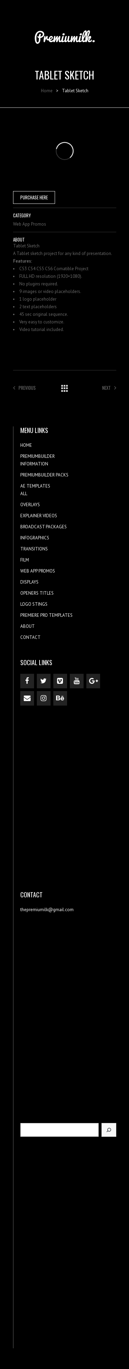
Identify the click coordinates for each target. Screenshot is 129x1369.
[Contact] (27, 698)
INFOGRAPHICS (34, 538)
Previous (24, 387)
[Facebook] (27, 681)
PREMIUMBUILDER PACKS (44, 475)
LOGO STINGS (33, 604)
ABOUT (27, 626)
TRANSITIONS (34, 549)
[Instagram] (44, 698)
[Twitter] (44, 681)
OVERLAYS (30, 505)
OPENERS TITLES (37, 593)
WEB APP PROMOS (37, 571)
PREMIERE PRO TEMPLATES (46, 615)
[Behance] (60, 698)
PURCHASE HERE (34, 197)
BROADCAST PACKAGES (43, 527)
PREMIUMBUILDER (37, 456)
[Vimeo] (60, 681)
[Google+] (93, 681)
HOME (26, 445)
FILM (24, 560)
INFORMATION (34, 464)
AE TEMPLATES (35, 486)
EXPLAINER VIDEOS (38, 516)
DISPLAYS (29, 582)
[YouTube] (77, 681)
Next (109, 387)
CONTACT (30, 637)
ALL (23, 494)
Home (47, 91)
